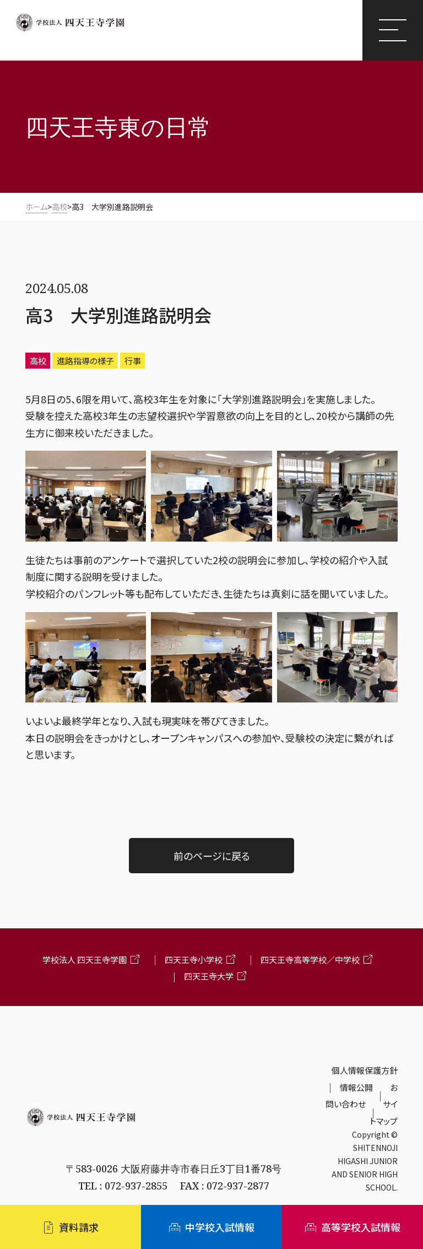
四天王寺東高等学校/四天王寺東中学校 (132, 40)
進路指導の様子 (85, 360)
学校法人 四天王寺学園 (84, 959)
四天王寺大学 (209, 976)
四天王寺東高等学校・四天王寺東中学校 (173, 1142)
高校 (38, 360)
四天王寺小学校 (194, 959)
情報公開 (356, 1087)
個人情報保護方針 (365, 1070)
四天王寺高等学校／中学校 (310, 959)
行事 (132, 360)
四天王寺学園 (70, 22)
